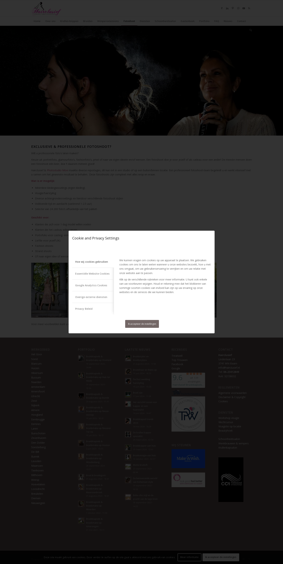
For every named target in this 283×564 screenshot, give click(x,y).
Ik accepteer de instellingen (142, 323)
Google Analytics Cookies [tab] (91, 285)
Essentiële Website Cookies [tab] (92, 273)
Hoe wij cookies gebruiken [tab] (91, 261)
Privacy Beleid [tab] (84, 308)
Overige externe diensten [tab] (91, 297)
